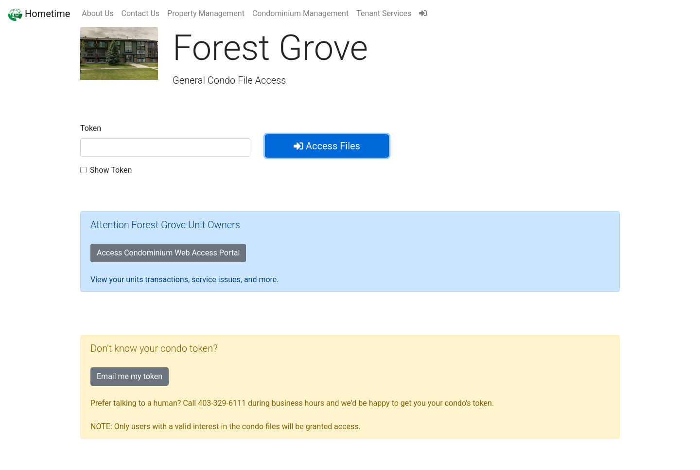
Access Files (327, 146)
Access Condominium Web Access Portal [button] (168, 252)
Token (90, 128)
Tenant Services (383, 13)
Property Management (206, 13)
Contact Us (141, 13)
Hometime (39, 13)
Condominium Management (300, 13)
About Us (97, 13)
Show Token (111, 170)
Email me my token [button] (129, 376)
